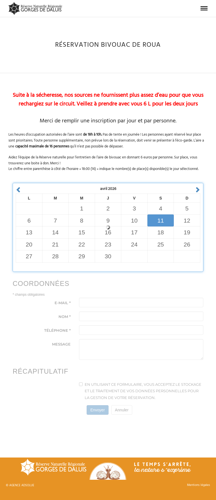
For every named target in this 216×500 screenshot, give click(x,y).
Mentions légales (198, 485)
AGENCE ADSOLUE (21, 485)
